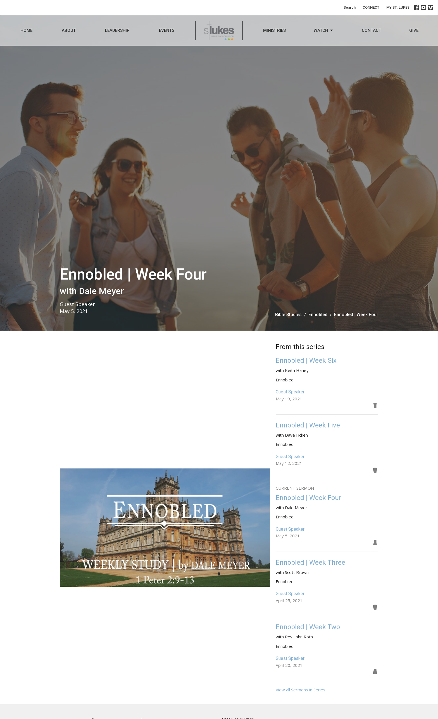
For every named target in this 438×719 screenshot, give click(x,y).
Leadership (117, 30)
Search (350, 7)
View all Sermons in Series (300, 689)
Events (166, 30)
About (69, 30)
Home (26, 30)
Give (413, 30)
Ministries (274, 30)
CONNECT (371, 7)
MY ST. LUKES (398, 7)
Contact (371, 30)
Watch (324, 30)
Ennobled (317, 314)
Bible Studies (288, 314)
